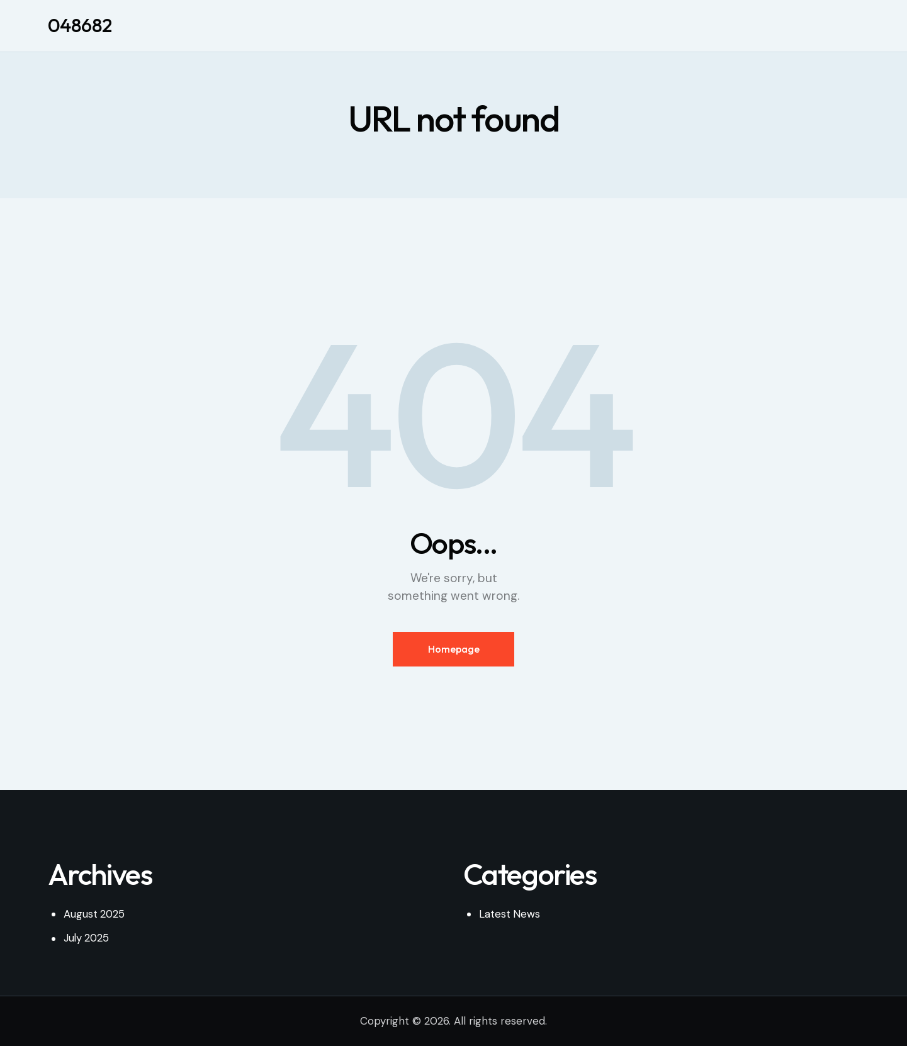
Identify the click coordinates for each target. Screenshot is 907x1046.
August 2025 (95, 914)
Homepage (454, 649)
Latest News (510, 914)
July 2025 (87, 938)
